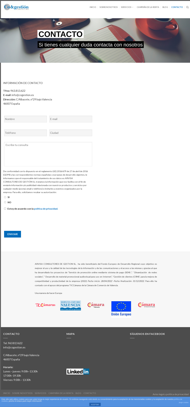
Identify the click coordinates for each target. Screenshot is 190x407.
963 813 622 (15, 343)
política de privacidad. (46, 208)
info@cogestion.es (14, 347)
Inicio (93, 7)
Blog (165, 7)
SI (9, 197)
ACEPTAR (95, 404)
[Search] (187, 7)
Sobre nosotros (108, 7)
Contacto (177, 7)
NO (9, 202)
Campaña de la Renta (148, 7)
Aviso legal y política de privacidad (171, 394)
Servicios (127, 7)
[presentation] (26, 219)
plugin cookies (183, 402)
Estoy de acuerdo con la (32, 208)
